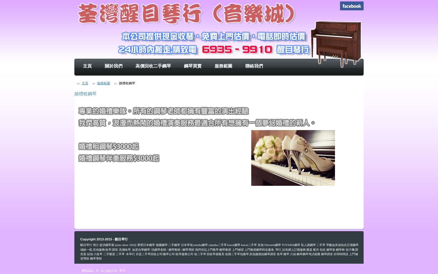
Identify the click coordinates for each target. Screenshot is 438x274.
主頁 (87, 65)
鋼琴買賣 (193, 65)
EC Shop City (109, 270)
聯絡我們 (254, 65)
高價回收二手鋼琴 (153, 65)
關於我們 (113, 65)
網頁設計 (88, 270)
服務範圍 (223, 65)
